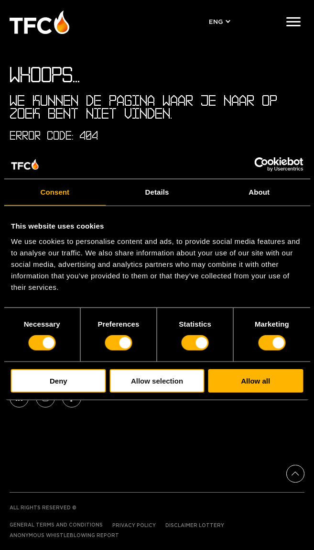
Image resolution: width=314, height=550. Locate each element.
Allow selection (157, 380)
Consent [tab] (54, 192)
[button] (218, 22)
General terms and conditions (56, 525)
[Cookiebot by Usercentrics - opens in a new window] (261, 164)
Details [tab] (157, 192)
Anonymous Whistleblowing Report (64, 535)
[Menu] (293, 22)
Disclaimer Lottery (194, 525)
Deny (58, 380)
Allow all (255, 380)
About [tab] (259, 192)
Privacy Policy (134, 525)
